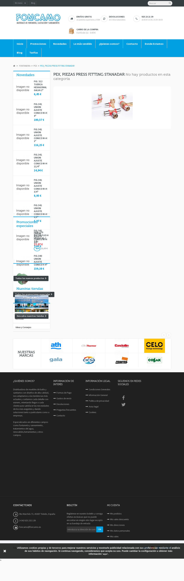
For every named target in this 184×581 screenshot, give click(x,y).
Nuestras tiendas (29, 340)
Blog (33, 3)
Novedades (25, 75)
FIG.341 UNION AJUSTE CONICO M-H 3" (40, 135)
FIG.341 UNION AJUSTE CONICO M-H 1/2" (40, 211)
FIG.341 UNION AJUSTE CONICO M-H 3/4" (40, 186)
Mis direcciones (117, 542)
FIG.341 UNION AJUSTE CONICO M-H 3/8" (40, 236)
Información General (98, 470)
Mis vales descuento (119, 536)
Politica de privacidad (99, 476)
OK (99, 546)
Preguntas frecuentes (66, 485)
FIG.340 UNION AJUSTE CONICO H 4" (40, 260)
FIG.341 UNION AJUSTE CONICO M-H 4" (40, 110)
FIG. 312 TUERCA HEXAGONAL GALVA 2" (40, 86)
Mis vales (114, 553)
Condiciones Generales (99, 464)
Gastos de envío (63, 473)
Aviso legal (93, 481)
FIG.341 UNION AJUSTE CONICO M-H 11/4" (40, 160)
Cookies (92, 487)
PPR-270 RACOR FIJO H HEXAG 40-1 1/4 (41, 305)
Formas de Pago (64, 468)
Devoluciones (62, 479)
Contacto (60, 490)
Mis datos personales (120, 548)
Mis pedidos (116, 530)
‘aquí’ (105, 573)
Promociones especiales (27, 293)
